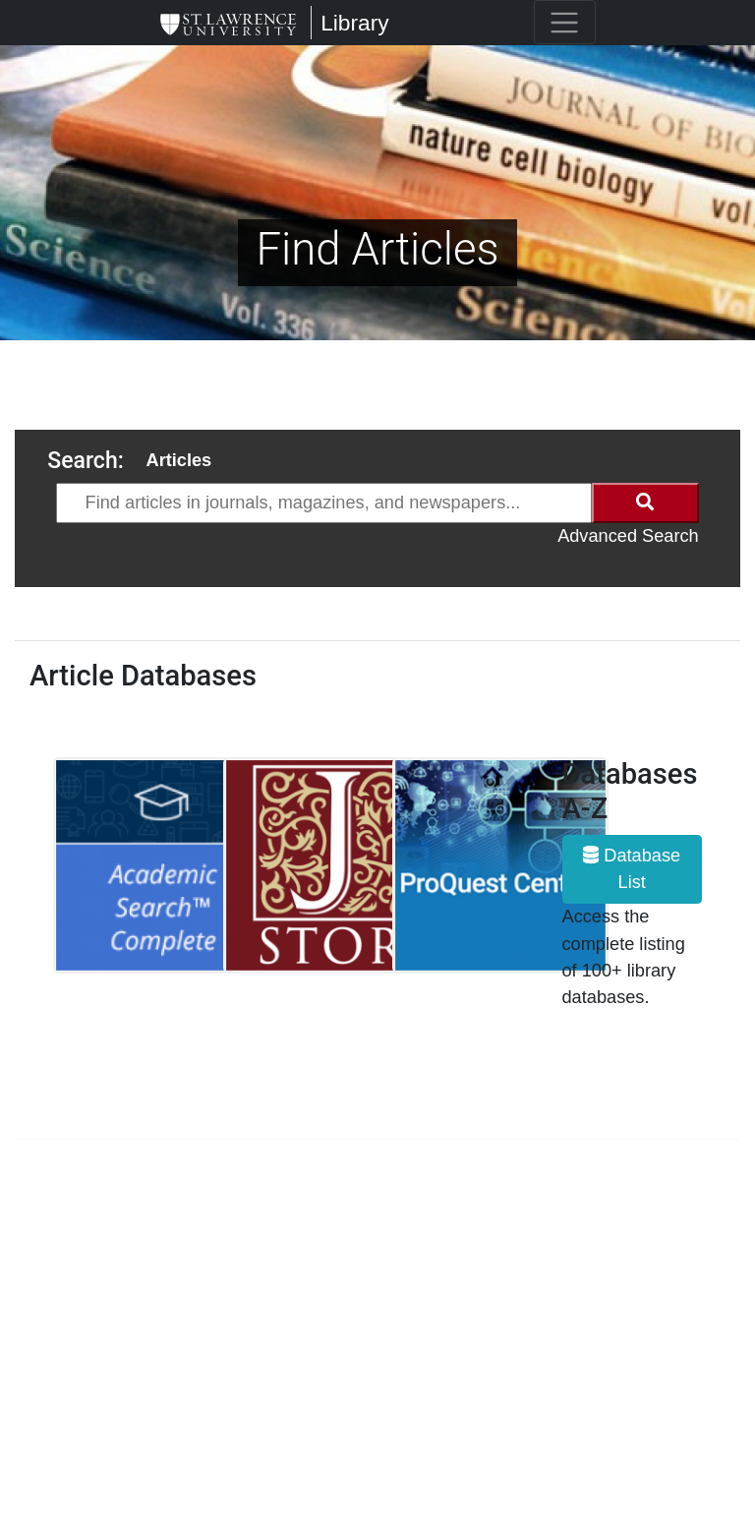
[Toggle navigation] (565, 22)
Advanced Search (628, 536)
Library (354, 22)
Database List (631, 869)
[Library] (228, 22)
